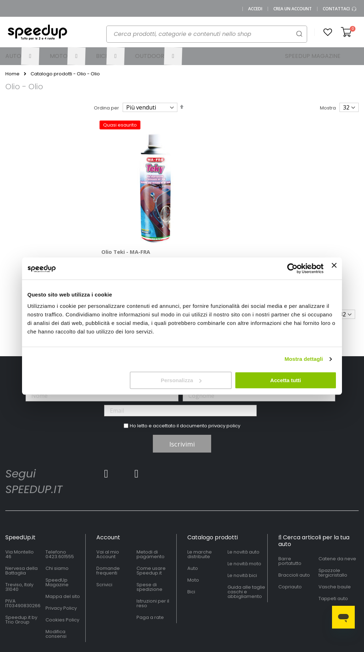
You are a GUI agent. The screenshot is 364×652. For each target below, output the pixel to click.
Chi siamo (57, 535)
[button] (328, 32)
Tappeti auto (333, 565)
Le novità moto (244, 531)
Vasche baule (334, 554)
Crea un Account (292, 9)
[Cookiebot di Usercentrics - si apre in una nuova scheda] (292, 268)
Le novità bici (242, 542)
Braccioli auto (294, 542)
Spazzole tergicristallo (332, 540)
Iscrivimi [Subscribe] (182, 411)
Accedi (255, 9)
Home (12, 74)
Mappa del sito (63, 563)
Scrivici (104, 552)
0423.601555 (60, 523)
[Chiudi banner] (334, 268)
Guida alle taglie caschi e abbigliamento (246, 559)
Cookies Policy (62, 587)
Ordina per (106, 108)
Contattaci (340, 9)
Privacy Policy (61, 575)
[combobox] (206, 34)
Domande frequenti (108, 538)
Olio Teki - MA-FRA (125, 219)
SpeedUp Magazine (57, 549)
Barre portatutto (289, 528)
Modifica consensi (56, 601)
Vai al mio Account (107, 521)
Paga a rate (150, 584)
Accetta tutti (285, 380)
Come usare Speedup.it (151, 538)
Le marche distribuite (199, 521)
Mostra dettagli (303, 359)
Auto (192, 535)
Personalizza (181, 380)
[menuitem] (22, 56)
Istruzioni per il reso (152, 570)
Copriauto (290, 554)
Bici (191, 559)
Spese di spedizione (149, 554)
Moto (193, 547)
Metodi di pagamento (150, 521)
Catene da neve (337, 526)
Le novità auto (243, 519)
